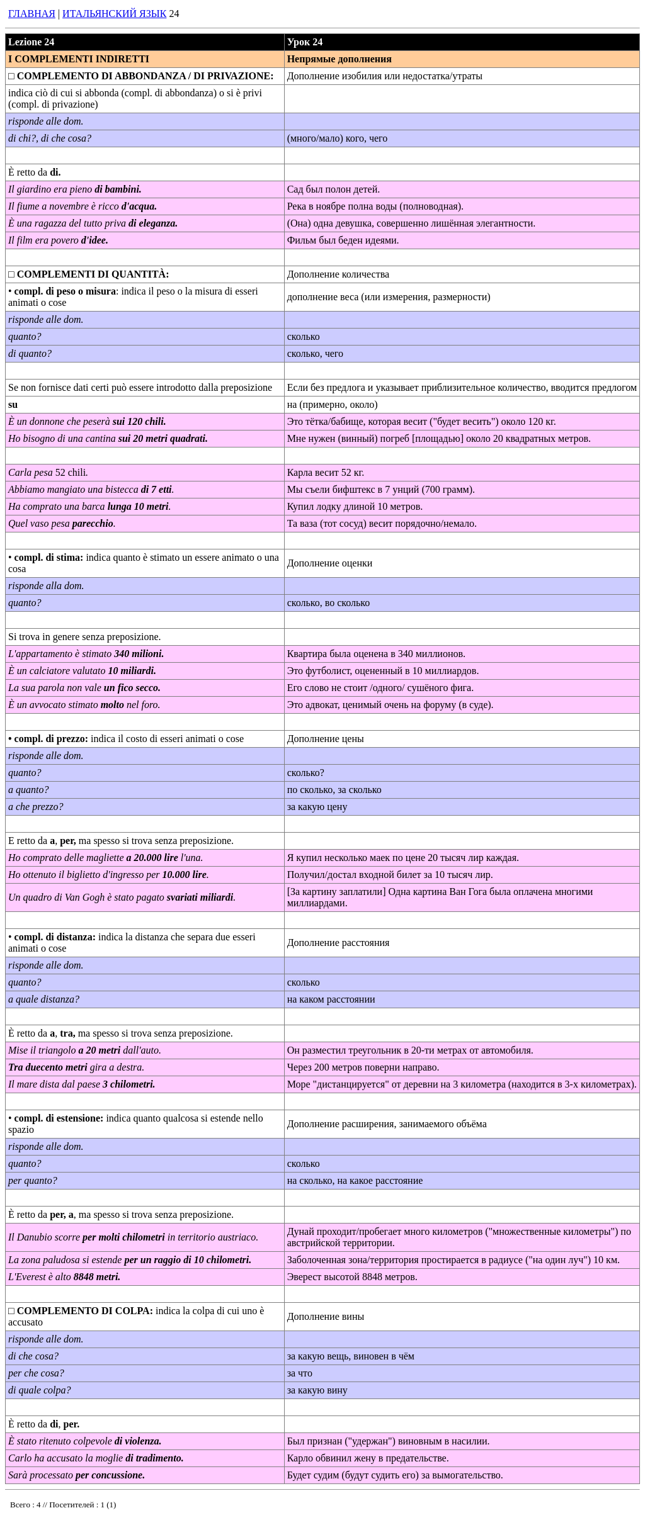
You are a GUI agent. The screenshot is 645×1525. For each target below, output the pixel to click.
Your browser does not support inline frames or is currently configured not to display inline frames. (95, 1507)
